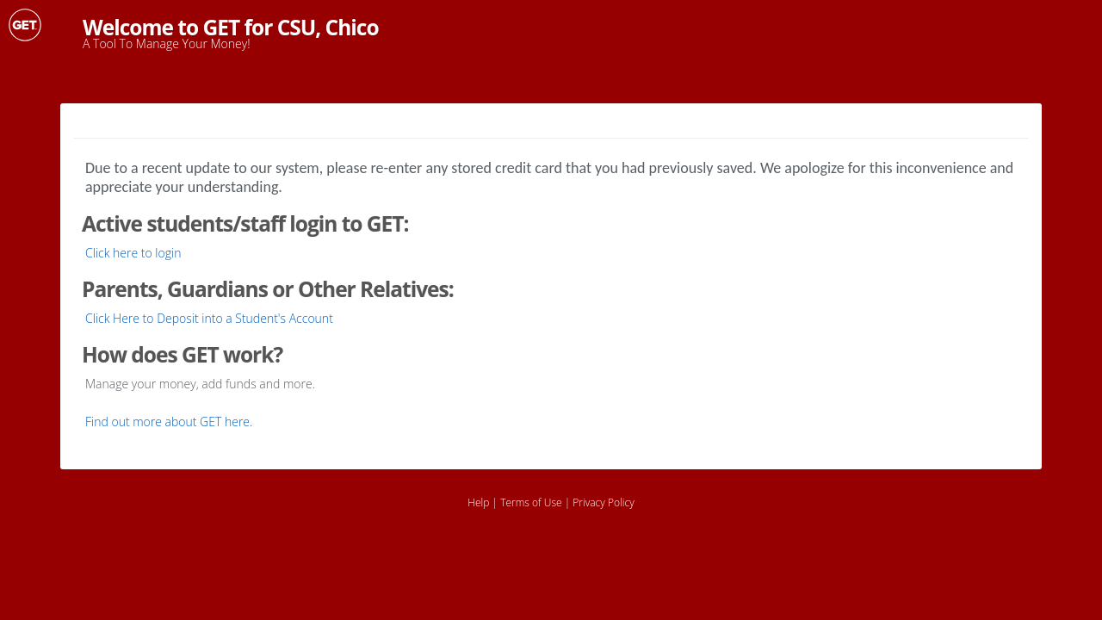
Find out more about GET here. (168, 421)
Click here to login (133, 253)
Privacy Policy (603, 502)
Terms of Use (530, 502)
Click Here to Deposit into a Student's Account (209, 318)
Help (478, 502)
